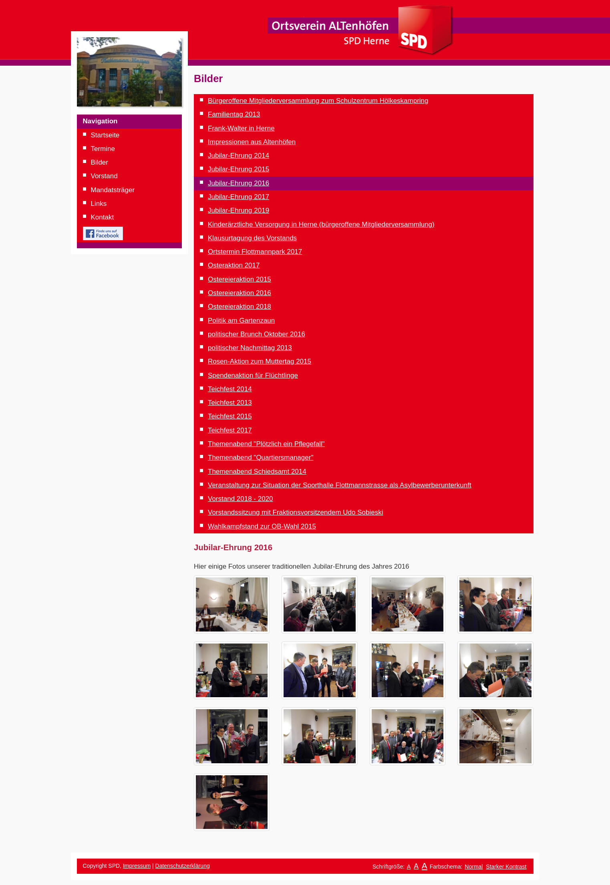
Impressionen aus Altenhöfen (252, 142)
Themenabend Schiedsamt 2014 (257, 471)
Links (99, 203)
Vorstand (104, 176)
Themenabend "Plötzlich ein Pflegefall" (266, 444)
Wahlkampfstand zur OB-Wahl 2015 (262, 526)
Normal (474, 866)
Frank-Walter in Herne (241, 128)
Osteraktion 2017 (234, 265)
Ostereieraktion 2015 (239, 279)
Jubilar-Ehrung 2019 (238, 210)
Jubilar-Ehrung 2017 (238, 197)
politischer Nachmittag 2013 (250, 348)
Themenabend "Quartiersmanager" (260, 457)
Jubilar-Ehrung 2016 (238, 183)
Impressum (137, 866)
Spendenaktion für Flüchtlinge (253, 375)
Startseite (105, 135)
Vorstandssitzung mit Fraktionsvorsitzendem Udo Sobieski (295, 512)
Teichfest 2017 (230, 430)
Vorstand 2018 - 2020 (240, 499)
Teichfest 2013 (230, 402)
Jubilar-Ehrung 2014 (238, 155)
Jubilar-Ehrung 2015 (238, 169)
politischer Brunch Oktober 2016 (256, 334)
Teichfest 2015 (230, 416)
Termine (103, 149)
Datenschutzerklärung (182, 866)
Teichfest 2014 (230, 389)
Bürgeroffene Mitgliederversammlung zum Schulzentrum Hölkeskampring (318, 101)
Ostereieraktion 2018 (239, 306)
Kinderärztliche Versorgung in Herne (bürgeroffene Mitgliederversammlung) (321, 224)
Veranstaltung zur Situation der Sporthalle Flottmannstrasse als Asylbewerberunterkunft (339, 485)
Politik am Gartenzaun (241, 320)
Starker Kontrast (506, 866)
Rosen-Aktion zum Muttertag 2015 (259, 361)
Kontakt (102, 217)
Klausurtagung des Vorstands (252, 238)
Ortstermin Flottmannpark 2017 (255, 251)
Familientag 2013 (234, 114)
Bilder (99, 162)
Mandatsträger (113, 190)
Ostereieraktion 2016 (239, 293)
